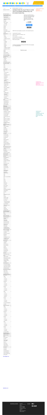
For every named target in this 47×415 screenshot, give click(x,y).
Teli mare (5, 235)
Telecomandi (6, 344)
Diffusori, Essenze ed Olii (7, 145)
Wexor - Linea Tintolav (7, 176)
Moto (4, 91)
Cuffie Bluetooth (6, 102)
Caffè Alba (5, 23)
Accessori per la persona (5, 57)
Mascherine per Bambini (6, 218)
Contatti (22, 5)
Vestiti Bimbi (5, 151)
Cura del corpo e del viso (7, 117)
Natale (4, 255)
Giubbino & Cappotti (7, 47)
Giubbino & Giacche (7, 38)
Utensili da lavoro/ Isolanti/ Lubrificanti (6, 333)
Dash (4, 179)
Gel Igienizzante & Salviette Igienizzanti (7, 228)
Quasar (5, 181)
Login (7, 5)
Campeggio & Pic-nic (7, 237)
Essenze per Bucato (7, 201)
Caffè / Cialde (6, 22)
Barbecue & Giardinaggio (5, 106)
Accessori (5, 278)
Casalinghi (5, 133)
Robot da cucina (6, 142)
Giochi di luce (6, 249)
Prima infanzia (6, 52)
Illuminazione (5, 240)
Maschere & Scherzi (7, 152)
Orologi (5, 59)
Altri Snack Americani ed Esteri (7, 19)
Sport (4, 212)
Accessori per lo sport (6, 62)
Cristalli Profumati (7, 202)
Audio (4, 99)
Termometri (5, 226)
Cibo (4, 64)
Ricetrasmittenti (6, 104)
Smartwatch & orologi (6, 269)
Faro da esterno (6, 245)
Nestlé (5, 28)
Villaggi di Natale (6, 260)
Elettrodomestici (6, 139)
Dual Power (5, 186)
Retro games (5, 354)
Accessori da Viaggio (6, 55)
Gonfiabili (5, 261)
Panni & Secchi (6, 159)
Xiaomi (5, 297)
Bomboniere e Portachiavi (6, 132)
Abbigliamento (5, 33)
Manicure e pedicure (7, 118)
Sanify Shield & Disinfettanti (6, 170)
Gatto (4, 67)
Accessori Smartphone (7, 302)
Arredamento (6, 137)
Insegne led (5, 251)
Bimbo (5, 50)
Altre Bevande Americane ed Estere (7, 17)
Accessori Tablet (6, 331)
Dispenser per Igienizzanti (6, 224)
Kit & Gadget (5, 130)
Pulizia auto (6, 90)
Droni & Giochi (5, 153)
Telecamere (5, 343)
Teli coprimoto (6, 95)
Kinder (5, 27)
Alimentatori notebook (7, 266)
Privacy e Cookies (22, 407)
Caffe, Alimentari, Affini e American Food (6, 15)
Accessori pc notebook (7, 265)
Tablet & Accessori (6, 305)
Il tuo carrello (12, 5)
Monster (5, 21)
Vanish (5, 207)
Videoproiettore (6, 345)
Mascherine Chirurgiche (5, 220)
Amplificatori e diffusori (6, 80)
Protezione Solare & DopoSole (7, 123)
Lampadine (5, 241)
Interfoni (5, 97)
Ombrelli (5, 58)
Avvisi (41, 5)
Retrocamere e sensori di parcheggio (7, 82)
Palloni (5, 214)
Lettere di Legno (6, 126)
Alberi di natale (6, 256)
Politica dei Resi (22, 411)
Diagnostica (6, 77)
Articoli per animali (15, 8)
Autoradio (5, 88)
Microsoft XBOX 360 (7, 353)
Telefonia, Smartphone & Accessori (6, 274)
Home (4, 5)
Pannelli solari (6, 250)
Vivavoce (5, 78)
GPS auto (5, 86)
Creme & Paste (6, 198)
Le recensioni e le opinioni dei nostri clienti (32, 5)
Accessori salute (6, 110)
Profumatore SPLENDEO (6, 165)
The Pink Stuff (6, 166)
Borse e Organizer (6, 87)
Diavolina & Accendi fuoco (7, 194)
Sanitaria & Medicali (6, 216)
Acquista (29, 25)
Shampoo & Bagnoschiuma (6, 172)
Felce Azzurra (6, 185)
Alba (4, 174)
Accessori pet (20, 8)
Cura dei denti (6, 115)
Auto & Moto (5, 69)
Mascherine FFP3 (6, 223)
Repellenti (5, 234)
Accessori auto (6, 72)
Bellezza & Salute (5, 109)
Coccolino (5, 184)
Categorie (21, 405)
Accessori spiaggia (6, 230)
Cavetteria (5, 280)
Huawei (5, 286)
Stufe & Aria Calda (6, 215)
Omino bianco (6, 190)
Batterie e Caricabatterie (6, 107)
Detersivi (4, 156)
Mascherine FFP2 (6, 221)
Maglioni (5, 45)
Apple (4, 276)
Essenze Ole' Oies (6, 163)
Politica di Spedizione (23, 410)
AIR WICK (5, 208)
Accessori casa (6, 134)
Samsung (5, 281)
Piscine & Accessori (7, 233)
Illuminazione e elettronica (6, 94)
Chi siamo (17, 5)
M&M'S (5, 26)
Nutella (5, 32)
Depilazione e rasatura (7, 111)
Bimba (5, 51)
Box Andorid (5, 337)
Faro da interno (6, 244)
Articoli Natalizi (6, 259)
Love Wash (5, 200)
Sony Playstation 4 (6, 350)
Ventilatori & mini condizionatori (6, 238)
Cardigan (5, 41)
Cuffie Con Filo (6, 103)
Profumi (5, 191)
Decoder (5, 338)
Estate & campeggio (6, 229)
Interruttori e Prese (6, 254)
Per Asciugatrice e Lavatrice (6, 158)
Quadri (5, 246)
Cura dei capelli (6, 114)
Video (4, 336)
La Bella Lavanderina (7, 160)
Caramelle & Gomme (7, 31)
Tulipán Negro (6, 209)
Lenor (5, 180)
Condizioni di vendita (23, 408)
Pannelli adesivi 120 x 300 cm (7, 148)
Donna (5, 40)
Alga (4, 175)
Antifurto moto (6, 92)
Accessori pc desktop (7, 264)
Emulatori (5, 349)
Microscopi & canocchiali (6, 340)
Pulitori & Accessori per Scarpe (7, 205)
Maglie (5, 46)
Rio (4, 193)
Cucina (5, 138)
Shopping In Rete (18, 45)
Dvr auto (5, 73)
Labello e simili (6, 197)
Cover (5, 277)
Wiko (4, 291)
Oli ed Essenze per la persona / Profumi (6, 211)
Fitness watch (6, 271)
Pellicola (5, 296)
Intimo (5, 36)
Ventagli (5, 127)
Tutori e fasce (6, 121)
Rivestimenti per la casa (6, 146)
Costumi (5, 37)
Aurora (5, 196)
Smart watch (5, 270)
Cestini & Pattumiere (7, 143)
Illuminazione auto (7, 74)
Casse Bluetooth (6, 100)
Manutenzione (6, 83)
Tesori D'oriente (6, 167)
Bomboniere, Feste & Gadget (6, 125)
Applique (5, 242)
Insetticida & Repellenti (7, 189)
